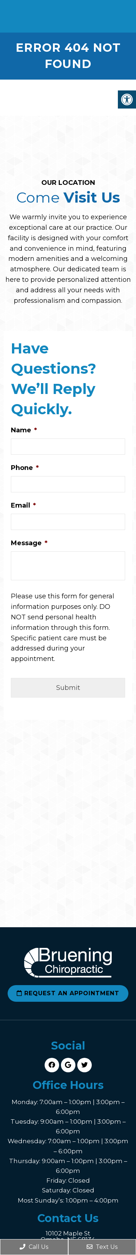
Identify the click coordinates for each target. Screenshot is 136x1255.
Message (29, 543)
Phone (25, 468)
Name (24, 430)
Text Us (102, 1246)
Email (23, 505)
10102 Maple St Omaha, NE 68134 (68, 1236)
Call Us (34, 1246)
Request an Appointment (68, 993)
